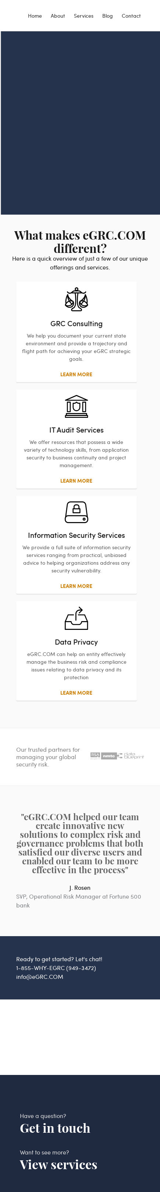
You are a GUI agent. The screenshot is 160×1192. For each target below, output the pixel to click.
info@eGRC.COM (39, 976)
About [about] (58, 15)
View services (58, 1164)
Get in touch (55, 1128)
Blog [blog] (107, 15)
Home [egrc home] (35, 15)
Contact (131, 15)
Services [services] (83, 15)
